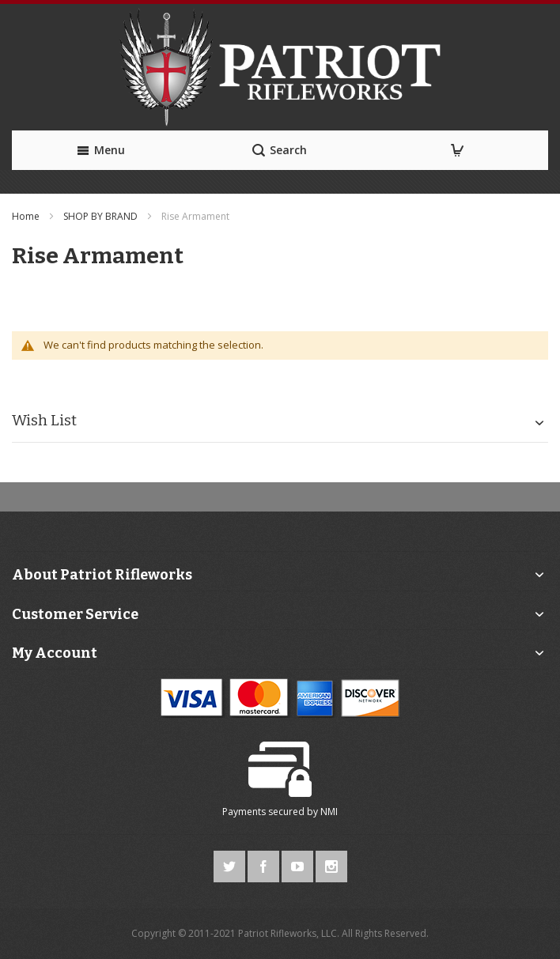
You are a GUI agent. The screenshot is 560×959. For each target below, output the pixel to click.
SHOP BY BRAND (101, 216)
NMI (329, 811)
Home (27, 216)
